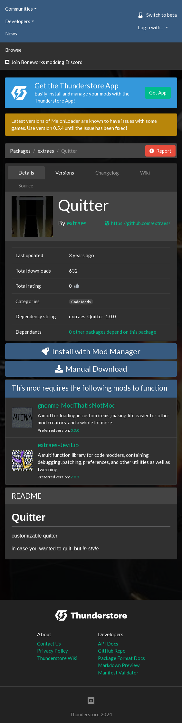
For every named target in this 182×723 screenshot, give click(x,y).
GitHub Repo (112, 651)
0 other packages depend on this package (112, 332)
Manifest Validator (118, 672)
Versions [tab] (64, 173)
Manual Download (91, 368)
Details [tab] (26, 173)
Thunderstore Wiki (57, 658)
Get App (158, 92)
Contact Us (49, 643)
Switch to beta (157, 15)
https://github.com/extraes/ (137, 223)
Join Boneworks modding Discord (43, 62)
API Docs (108, 643)
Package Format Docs (121, 658)
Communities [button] (19, 9)
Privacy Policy (52, 651)
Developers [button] (17, 21)
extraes (46, 151)
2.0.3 (75, 476)
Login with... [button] (151, 27)
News (11, 33)
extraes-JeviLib (58, 444)
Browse (13, 50)
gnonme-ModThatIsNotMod (77, 405)
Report (160, 151)
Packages (20, 151)
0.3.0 (75, 430)
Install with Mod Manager (91, 351)
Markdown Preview (118, 665)
